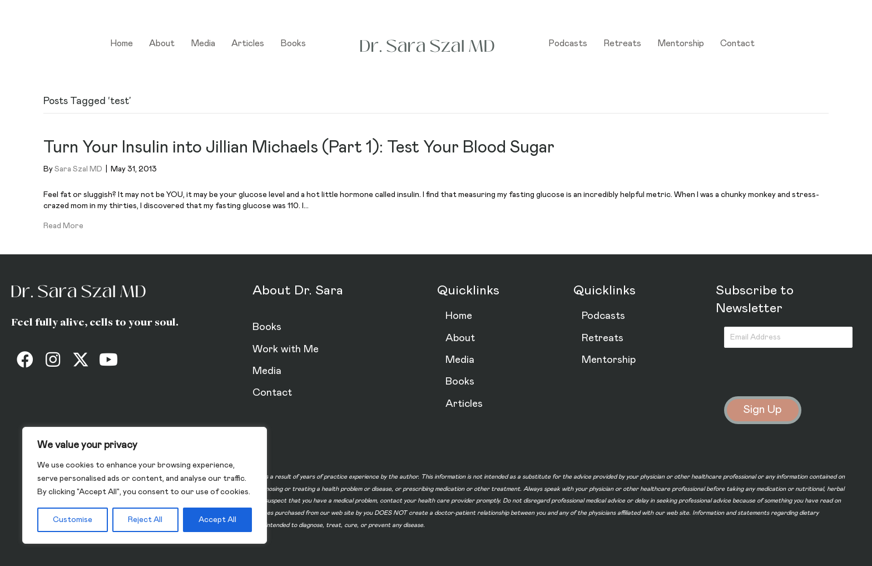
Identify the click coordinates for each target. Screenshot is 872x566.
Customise (72, 520)
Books (293, 43)
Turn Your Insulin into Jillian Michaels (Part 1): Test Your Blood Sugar (298, 147)
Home (121, 43)
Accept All (217, 520)
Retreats (622, 43)
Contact (737, 43)
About (162, 43)
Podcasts (567, 43)
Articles (247, 43)
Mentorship (680, 43)
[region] (144, 485)
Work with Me (285, 349)
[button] (25, 359)
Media (203, 43)
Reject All (145, 520)
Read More (63, 226)
